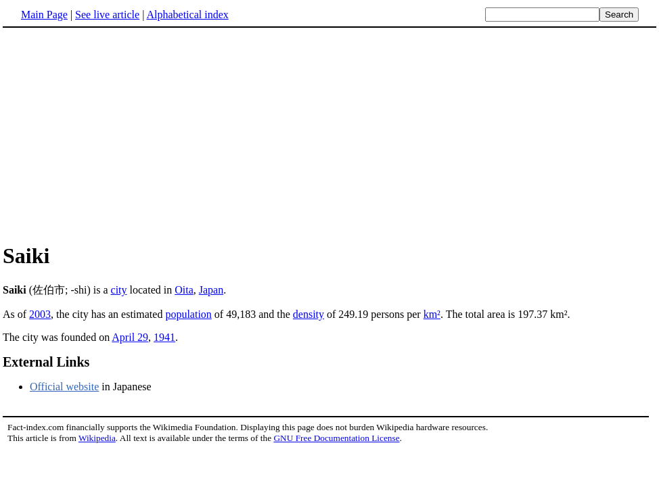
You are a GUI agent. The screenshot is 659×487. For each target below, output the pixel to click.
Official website (64, 386)
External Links (46, 361)
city (119, 290)
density (308, 314)
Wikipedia (97, 438)
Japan (211, 290)
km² (432, 314)
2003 (40, 314)
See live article (107, 14)
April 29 (130, 337)
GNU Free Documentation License (336, 438)
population (188, 314)
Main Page (44, 14)
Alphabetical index (187, 14)
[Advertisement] (329, 134)
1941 (164, 337)
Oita (184, 290)
